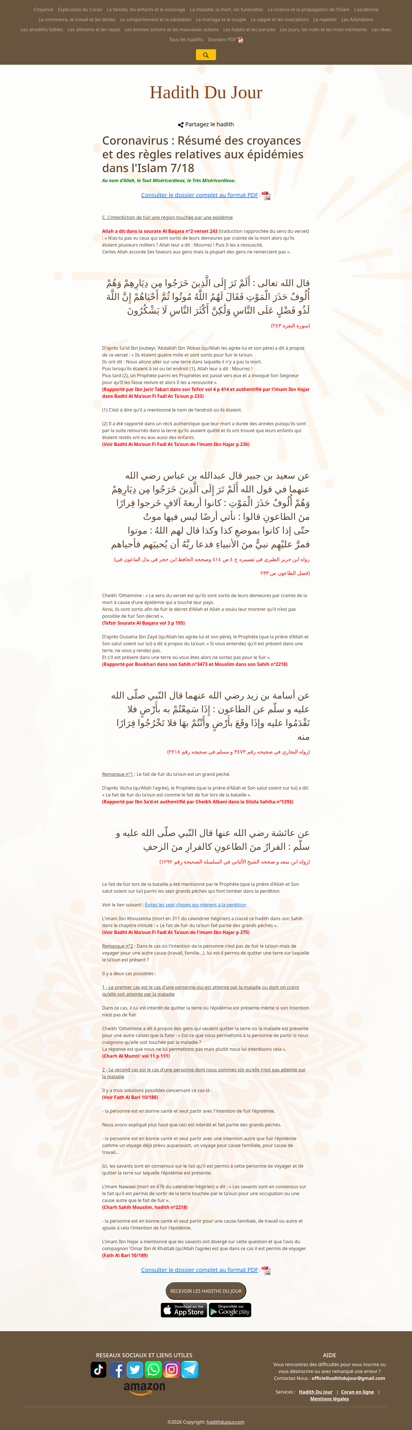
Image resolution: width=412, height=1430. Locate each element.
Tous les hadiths (186, 39)
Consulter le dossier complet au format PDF (199, 195)
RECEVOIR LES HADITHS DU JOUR (206, 1291)
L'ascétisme (366, 9)
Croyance (43, 9)
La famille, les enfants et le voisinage (146, 9)
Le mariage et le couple (221, 19)
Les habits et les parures (249, 29)
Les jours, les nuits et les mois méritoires (323, 29)
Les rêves (381, 29)
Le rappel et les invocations (280, 19)
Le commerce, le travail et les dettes (77, 19)
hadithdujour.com (226, 1422)
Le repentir (325, 19)
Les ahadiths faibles (42, 29)
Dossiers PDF (225, 39)
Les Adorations (357, 19)
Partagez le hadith (206, 124)
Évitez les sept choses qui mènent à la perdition (195, 905)
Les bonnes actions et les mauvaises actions (172, 29)
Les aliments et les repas (94, 29)
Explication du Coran (80, 9)
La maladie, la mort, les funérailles (226, 9)
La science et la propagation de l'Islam (309, 9)
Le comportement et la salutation (155, 19)
